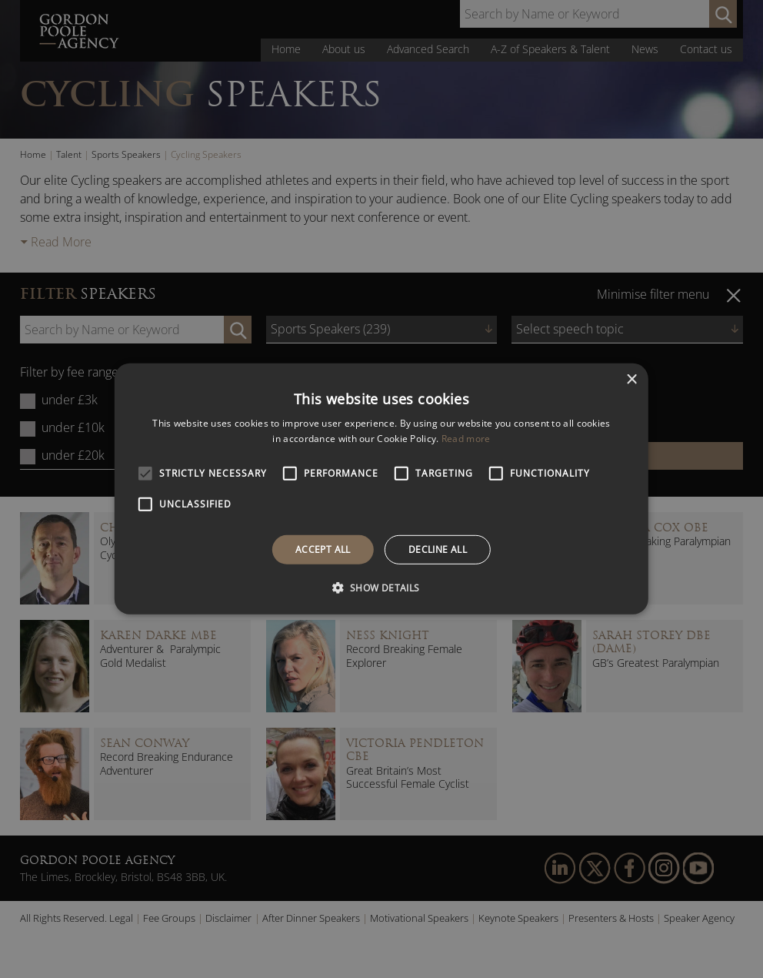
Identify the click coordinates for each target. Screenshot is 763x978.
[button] (381, 587)
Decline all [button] (437, 549)
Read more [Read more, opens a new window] (466, 438)
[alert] (381, 489)
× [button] (631, 380)
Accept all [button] (323, 549)
